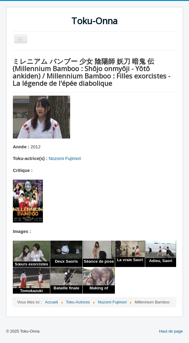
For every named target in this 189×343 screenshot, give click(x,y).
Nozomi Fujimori (65, 158)
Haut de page (171, 331)
